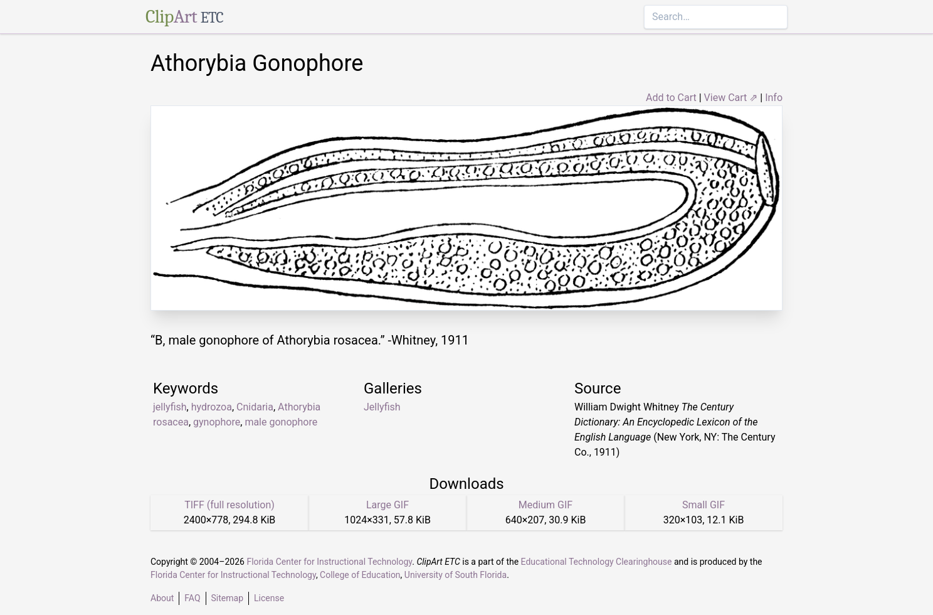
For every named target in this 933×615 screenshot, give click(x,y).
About (162, 598)
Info (774, 98)
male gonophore (281, 422)
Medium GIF (545, 505)
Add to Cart (671, 98)
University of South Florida (455, 575)
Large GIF (387, 505)
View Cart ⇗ (731, 98)
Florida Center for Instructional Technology (329, 562)
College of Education (360, 575)
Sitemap (227, 598)
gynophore (216, 422)
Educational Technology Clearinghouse (596, 562)
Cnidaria (254, 407)
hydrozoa (211, 407)
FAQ (192, 598)
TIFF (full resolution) (229, 505)
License (269, 598)
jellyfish (170, 407)
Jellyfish (382, 407)
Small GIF (703, 505)
